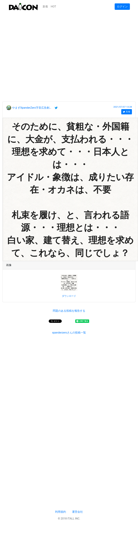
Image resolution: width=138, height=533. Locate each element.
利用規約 (60, 511)
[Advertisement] (38, 52)
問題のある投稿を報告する (69, 310)
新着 (45, 6)
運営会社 (77, 511)
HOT (53, 6)
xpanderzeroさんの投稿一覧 (69, 332)
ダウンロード (69, 296)
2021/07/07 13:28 (122, 106)
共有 (126, 111)
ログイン (122, 6)
